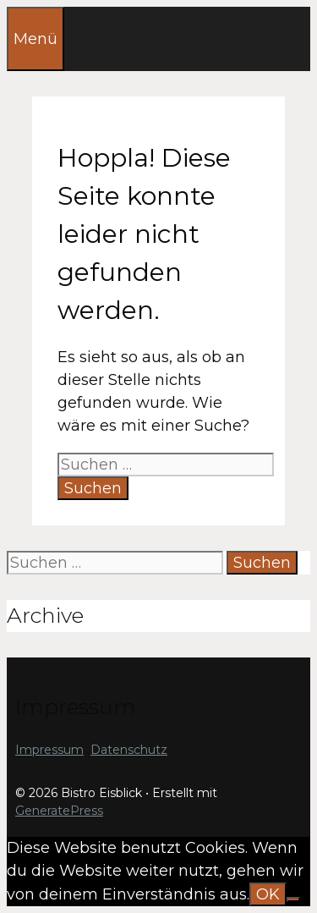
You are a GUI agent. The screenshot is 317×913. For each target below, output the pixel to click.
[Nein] (293, 899)
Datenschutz (128, 749)
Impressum (49, 749)
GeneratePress (59, 810)
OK (268, 894)
